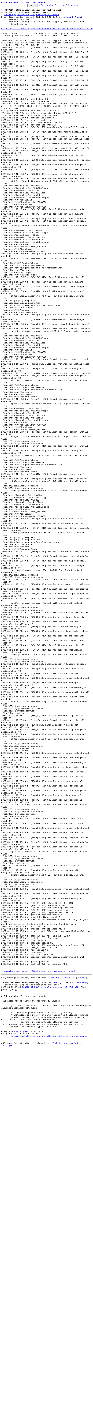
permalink (67, 19)
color (55, 6)
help (46, 6)
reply (24, 1164)
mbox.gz (58, 1177)
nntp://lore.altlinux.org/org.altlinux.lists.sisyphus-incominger (49, 1240)
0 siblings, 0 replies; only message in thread (31, 16)
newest (82, 1171)
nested (41, 1164)
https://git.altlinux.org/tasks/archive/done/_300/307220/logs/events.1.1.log (47, 33)
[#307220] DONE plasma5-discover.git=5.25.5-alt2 (51, 1183)
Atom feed (78, 6)
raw (79, 19)
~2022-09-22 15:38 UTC (62, 1171)
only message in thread (61, 1164)
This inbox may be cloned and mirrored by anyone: (30, 1198)
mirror (65, 6)
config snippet (19, 1235)
